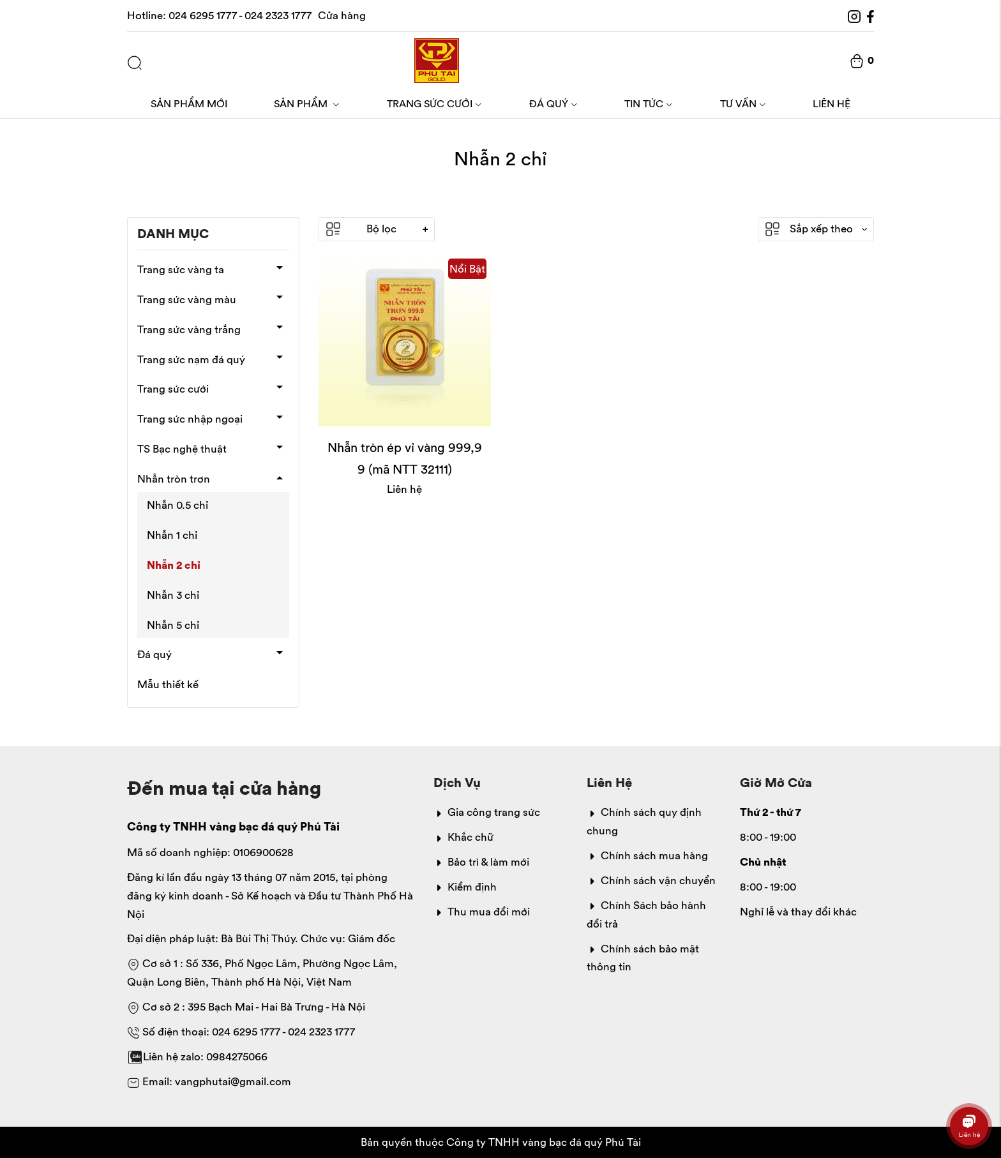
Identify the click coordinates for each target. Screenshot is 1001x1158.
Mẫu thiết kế (168, 684)
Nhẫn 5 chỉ (173, 625)
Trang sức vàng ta (180, 269)
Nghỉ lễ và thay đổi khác (798, 912)
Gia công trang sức (486, 812)
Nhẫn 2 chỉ (173, 565)
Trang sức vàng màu (186, 299)
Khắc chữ (463, 837)
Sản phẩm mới (189, 103)
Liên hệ (831, 103)
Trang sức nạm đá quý (191, 359)
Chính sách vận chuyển (651, 880)
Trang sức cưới (434, 103)
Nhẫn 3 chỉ (173, 595)
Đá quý (553, 103)
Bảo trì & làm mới (481, 862)
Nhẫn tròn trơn (173, 479)
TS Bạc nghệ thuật (182, 449)
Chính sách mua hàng (647, 855)
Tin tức (648, 103)
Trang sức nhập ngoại (190, 419)
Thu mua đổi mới (481, 912)
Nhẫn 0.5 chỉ (177, 505)
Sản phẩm (307, 103)
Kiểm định (465, 887)
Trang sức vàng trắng (189, 329)
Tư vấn (743, 103)
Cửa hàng (342, 15)
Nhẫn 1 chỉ (172, 535)
